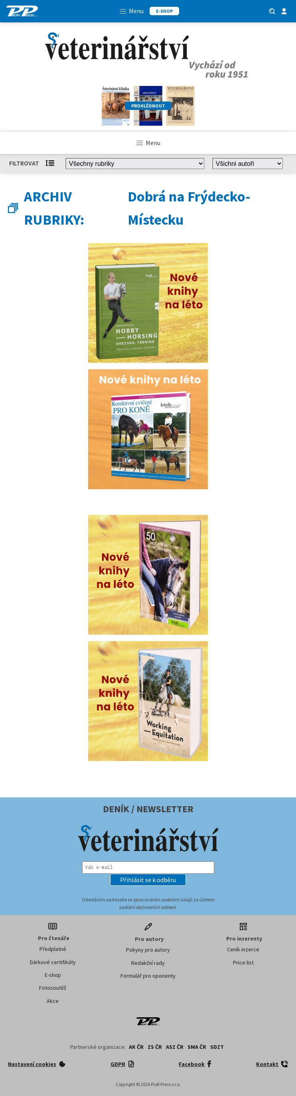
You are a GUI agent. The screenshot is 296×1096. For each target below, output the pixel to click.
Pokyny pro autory (148, 949)
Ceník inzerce (243, 949)
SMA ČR (196, 1046)
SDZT (217, 1046)
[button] (148, 880)
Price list (243, 962)
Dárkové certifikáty (53, 962)
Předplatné (52, 949)
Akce (53, 1000)
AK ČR (136, 1046)
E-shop (53, 974)
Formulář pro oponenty (148, 975)
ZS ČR (155, 1046)
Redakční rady (148, 962)
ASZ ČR (175, 1046)
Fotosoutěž (52, 987)
